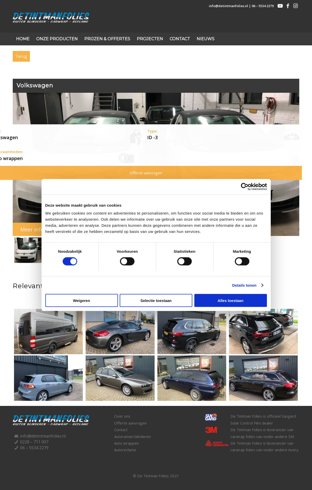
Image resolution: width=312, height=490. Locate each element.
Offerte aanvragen (130, 423)
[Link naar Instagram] (295, 6)
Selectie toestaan (156, 300)
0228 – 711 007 (34, 442)
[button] (39, 250)
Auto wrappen (126, 443)
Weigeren (81, 300)
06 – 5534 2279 (263, 6)
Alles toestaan (230, 300)
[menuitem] (23, 39)
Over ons (122, 416)
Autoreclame (125, 449)
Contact (121, 429)
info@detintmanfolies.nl (228, 6)
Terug (21, 56)
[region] (156, 179)
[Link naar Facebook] (288, 6)
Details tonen (244, 285)
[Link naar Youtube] (280, 6)
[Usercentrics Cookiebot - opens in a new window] (244, 186)
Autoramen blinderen (132, 436)
